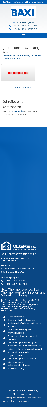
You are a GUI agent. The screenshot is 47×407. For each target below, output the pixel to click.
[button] (24, 35)
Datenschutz (9, 401)
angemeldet (18, 111)
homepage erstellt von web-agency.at (23, 397)
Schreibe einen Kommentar (15, 55)
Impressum (23, 401)
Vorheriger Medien (23, 87)
